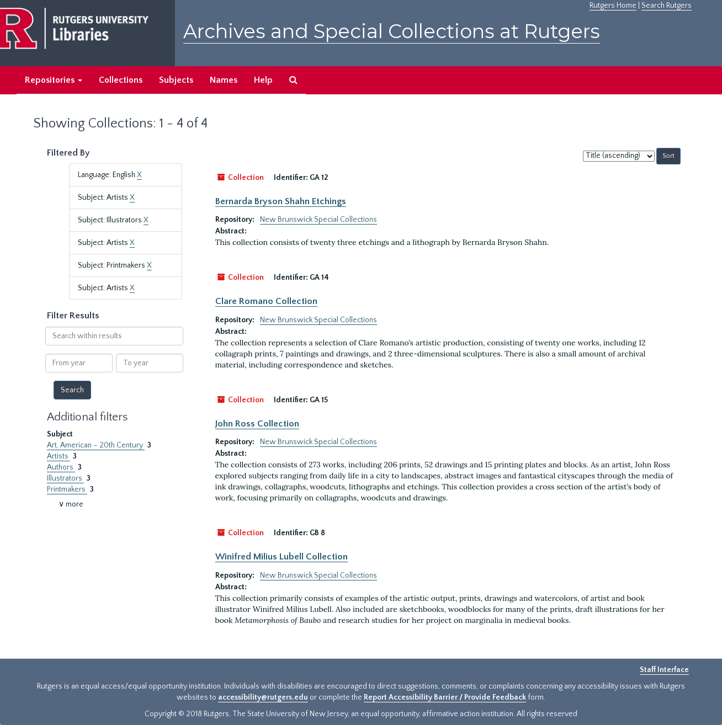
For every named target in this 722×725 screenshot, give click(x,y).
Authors (61, 467)
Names (223, 80)
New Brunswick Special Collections (318, 219)
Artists (58, 456)
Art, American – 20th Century (96, 445)
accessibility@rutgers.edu (263, 697)
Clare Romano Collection (266, 301)
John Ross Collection (257, 424)
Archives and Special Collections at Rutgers (391, 31)
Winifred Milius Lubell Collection (281, 557)
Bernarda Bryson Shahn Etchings (280, 201)
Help (263, 80)
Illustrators (65, 478)
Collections (120, 80)
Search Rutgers (666, 5)
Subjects (176, 80)
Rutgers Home (613, 5)
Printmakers (67, 489)
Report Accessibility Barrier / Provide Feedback (445, 697)
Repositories (53, 80)
